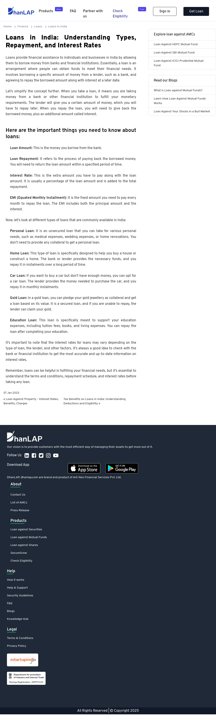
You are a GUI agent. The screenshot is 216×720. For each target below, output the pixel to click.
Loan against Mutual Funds (28, 537)
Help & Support (17, 588)
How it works (15, 580)
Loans (38, 26)
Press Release (19, 510)
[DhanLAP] (21, 10)
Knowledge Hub (17, 619)
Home (7, 26)
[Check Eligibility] (129, 13)
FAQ (73, 11)
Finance (22, 26)
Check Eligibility (21, 561)
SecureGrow (18, 553)
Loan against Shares (24, 545)
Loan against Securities (26, 529)
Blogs (11, 611)
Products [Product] (46, 11)
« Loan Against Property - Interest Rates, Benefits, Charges (31, 401)
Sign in (164, 11)
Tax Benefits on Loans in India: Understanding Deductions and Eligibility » (94, 401)
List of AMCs (18, 502)
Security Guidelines (20, 595)
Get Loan (196, 11)
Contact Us (17, 495)
